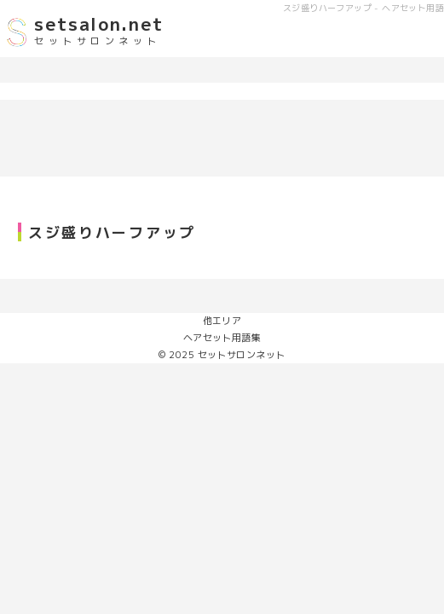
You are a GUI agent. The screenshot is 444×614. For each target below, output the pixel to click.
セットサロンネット (241, 355)
